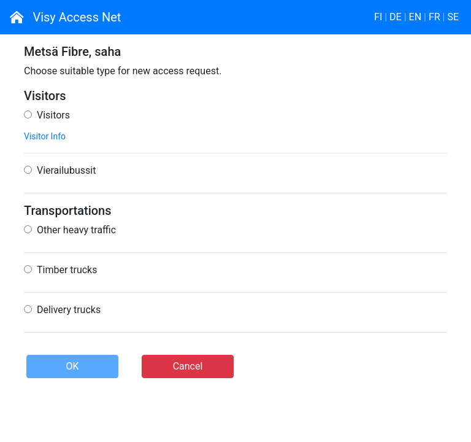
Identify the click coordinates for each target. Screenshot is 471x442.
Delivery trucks (62, 310)
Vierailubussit (60, 170)
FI (378, 17)
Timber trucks (60, 270)
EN (415, 17)
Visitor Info (45, 136)
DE (395, 17)
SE (453, 17)
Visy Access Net (65, 17)
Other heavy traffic (70, 230)
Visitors (47, 115)
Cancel (188, 366)
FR (434, 17)
